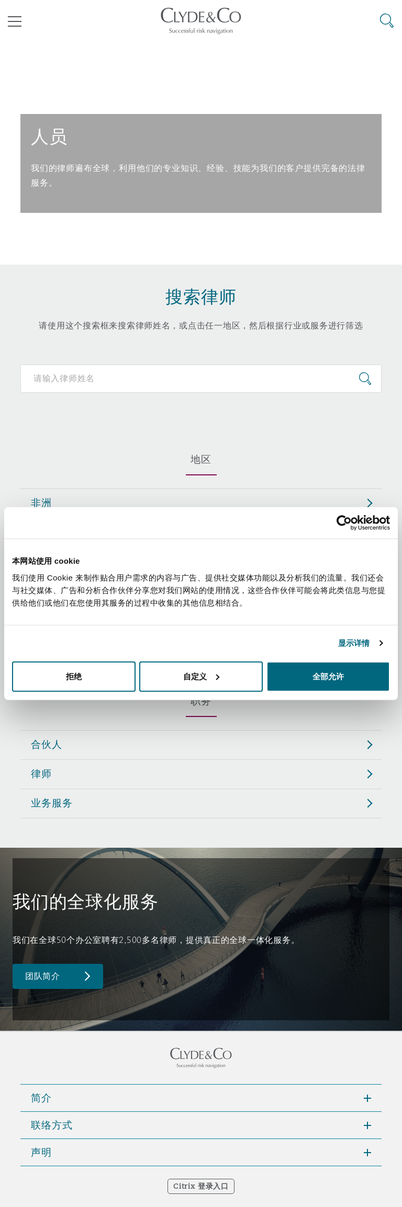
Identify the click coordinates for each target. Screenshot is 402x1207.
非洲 (41, 502)
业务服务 (51, 802)
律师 (41, 773)
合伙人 (46, 744)
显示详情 (354, 643)
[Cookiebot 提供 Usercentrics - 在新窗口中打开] (344, 523)
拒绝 (74, 675)
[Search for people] (201, 379)
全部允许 (328, 675)
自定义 (201, 675)
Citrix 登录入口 (200, 1186)
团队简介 (42, 976)
